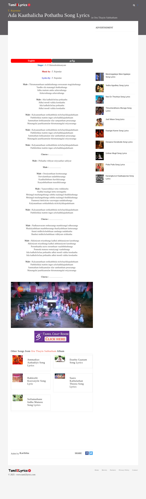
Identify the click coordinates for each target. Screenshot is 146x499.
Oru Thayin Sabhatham (105, 17)
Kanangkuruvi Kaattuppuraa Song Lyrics (120, 177)
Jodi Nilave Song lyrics (115, 119)
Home (97, 470)
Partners (113, 470)
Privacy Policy (124, 470)
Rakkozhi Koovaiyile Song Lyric (36, 381)
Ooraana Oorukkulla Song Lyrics (119, 142)
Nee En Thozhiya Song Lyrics (118, 97)
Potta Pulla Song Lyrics (115, 165)
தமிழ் (72, 61)
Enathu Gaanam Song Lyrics (78, 361)
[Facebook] (137, 5)
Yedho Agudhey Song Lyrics (117, 85)
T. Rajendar (14, 10)
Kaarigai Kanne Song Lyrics (117, 131)
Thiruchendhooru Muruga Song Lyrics (118, 109)
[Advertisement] (52, 40)
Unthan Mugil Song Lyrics (116, 153)
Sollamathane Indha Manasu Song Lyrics (35, 402)
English (31, 61)
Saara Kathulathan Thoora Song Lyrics (77, 382)
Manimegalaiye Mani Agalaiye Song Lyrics (118, 75)
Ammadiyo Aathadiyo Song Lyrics (36, 362)
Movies (104, 470)
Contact (135, 470)
